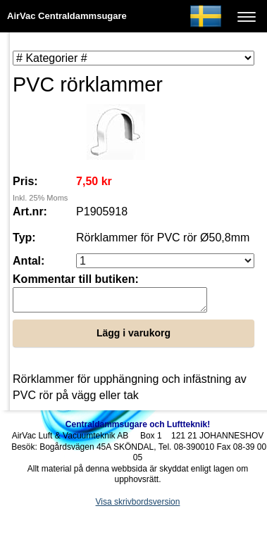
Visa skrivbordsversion (138, 506)
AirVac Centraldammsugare (67, 16)
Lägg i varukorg (133, 337)
